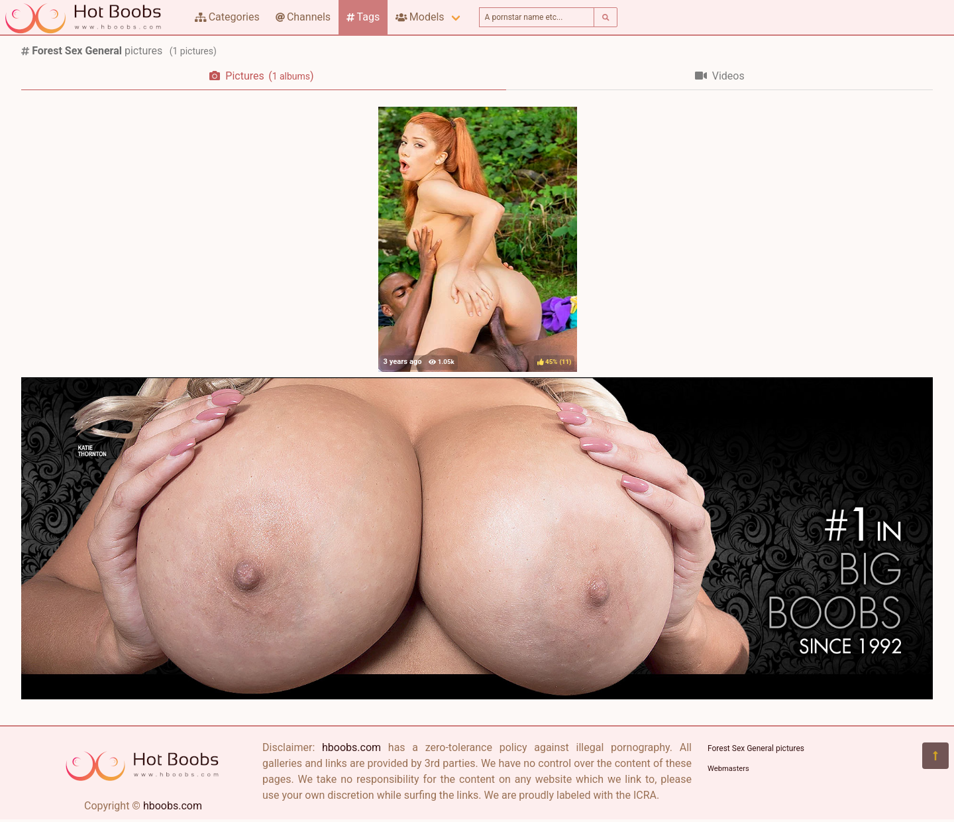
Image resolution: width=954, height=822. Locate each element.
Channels (303, 17)
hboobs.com (172, 805)
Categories (227, 17)
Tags (363, 17)
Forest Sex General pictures (756, 748)
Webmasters (728, 768)
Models (420, 17)
